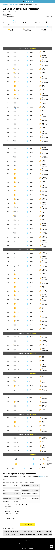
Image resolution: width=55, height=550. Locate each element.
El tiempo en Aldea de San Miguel (44, 534)
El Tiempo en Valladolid (27, 524)
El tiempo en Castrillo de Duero (27, 534)
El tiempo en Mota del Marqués (44, 531)
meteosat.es (42, 476)
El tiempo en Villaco (27, 531)
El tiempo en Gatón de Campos (11, 531)
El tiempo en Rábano (11, 534)
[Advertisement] (27, 39)
